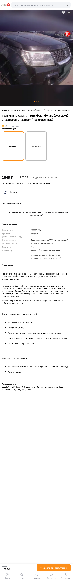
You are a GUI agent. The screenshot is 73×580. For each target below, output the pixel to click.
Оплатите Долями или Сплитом (26, 183)
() (49, 250)
